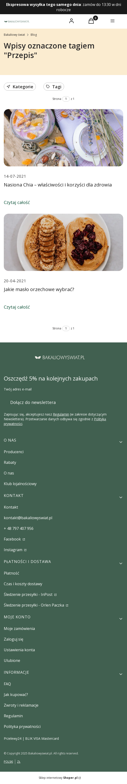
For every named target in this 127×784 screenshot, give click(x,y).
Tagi (53, 86)
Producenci (14, 451)
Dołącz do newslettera (33, 402)
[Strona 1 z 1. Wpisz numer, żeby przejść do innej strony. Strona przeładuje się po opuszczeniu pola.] (66, 99)
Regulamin (61, 414)
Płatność (11, 573)
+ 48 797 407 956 (18, 528)
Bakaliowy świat (14, 35)
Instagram (13, 549)
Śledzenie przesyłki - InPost (28, 594)
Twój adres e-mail (18, 389)
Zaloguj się (13, 639)
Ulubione (12, 660)
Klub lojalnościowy (20, 483)
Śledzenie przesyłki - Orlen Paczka (34, 605)
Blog (34, 35)
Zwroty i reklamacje (21, 705)
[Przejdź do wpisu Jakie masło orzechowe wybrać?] (63, 242)
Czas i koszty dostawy (23, 583)
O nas (9, 473)
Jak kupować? (16, 694)
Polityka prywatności (22, 726)
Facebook (13, 539)
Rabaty (10, 462)
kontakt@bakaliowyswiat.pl (28, 517)
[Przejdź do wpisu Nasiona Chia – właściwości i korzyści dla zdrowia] (63, 137)
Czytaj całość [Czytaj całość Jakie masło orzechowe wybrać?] (17, 307)
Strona (56, 99)
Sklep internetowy (58, 778)
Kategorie (19, 86)
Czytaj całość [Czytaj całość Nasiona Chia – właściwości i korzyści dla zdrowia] (17, 202)
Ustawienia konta (19, 649)
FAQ (7, 684)
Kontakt (11, 507)
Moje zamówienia (19, 628)
